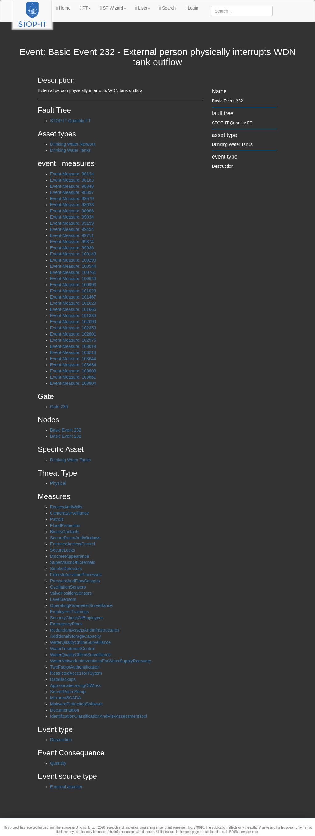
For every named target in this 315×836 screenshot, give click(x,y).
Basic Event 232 (65, 430)
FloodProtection (65, 525)
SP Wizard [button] (113, 8)
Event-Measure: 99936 (72, 247)
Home (63, 8)
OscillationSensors (68, 587)
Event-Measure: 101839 (73, 315)
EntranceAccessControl (72, 543)
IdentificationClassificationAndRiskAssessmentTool (98, 716)
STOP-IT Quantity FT (70, 120)
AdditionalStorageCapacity (75, 636)
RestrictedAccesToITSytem (76, 673)
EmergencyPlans (66, 623)
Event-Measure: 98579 (72, 198)
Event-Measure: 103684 (73, 364)
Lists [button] (142, 8)
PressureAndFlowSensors (75, 580)
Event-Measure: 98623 (72, 204)
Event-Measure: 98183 (72, 180)
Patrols (57, 519)
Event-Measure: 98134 (72, 173)
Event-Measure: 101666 (73, 309)
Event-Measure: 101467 (73, 297)
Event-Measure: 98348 (72, 186)
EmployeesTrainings (69, 611)
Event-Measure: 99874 (72, 241)
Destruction (61, 739)
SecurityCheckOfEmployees (77, 617)
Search (167, 8)
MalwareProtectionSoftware (76, 703)
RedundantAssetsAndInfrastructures (84, 630)
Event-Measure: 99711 (72, 235)
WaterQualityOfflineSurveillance (80, 654)
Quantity (58, 763)
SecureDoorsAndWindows (75, 537)
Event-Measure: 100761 (73, 272)
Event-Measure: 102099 (73, 321)
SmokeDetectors (66, 568)
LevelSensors (63, 599)
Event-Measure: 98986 (72, 210)
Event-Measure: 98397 (72, 192)
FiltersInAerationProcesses (76, 574)
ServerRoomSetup (68, 691)
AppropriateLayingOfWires (75, 685)
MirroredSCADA (65, 697)
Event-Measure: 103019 (73, 346)
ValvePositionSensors (71, 593)
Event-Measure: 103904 (73, 383)
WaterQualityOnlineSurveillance (80, 642)
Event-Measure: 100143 (73, 253)
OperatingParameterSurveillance (81, 605)
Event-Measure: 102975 (73, 340)
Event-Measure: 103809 (73, 370)
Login (191, 8)
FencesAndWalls (66, 506)
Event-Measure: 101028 (73, 290)
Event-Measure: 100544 (73, 266)
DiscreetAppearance (69, 556)
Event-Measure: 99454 (72, 229)
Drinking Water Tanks (70, 150)
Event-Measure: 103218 (73, 352)
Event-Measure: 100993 (73, 284)
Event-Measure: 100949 (73, 278)
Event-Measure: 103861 (73, 377)
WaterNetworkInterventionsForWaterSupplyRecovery (100, 660)
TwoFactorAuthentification (75, 667)
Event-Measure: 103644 (73, 358)
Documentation (64, 710)
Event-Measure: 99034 (72, 217)
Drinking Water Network (72, 144)
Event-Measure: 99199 (72, 223)
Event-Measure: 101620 (73, 303)
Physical (58, 483)
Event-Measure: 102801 (73, 334)
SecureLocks (62, 550)
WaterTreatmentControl (72, 648)
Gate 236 (59, 406)
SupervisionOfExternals (72, 562)
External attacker (66, 786)
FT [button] (85, 8)
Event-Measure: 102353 (73, 327)
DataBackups (63, 679)
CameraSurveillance (69, 513)
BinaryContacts (64, 531)
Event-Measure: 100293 (73, 260)
